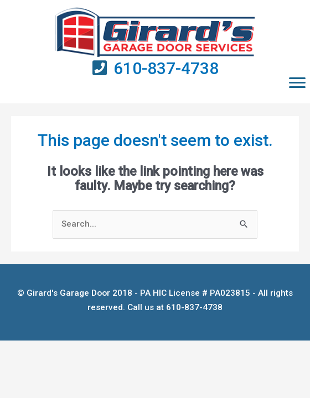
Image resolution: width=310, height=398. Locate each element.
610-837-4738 (166, 68)
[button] (297, 83)
